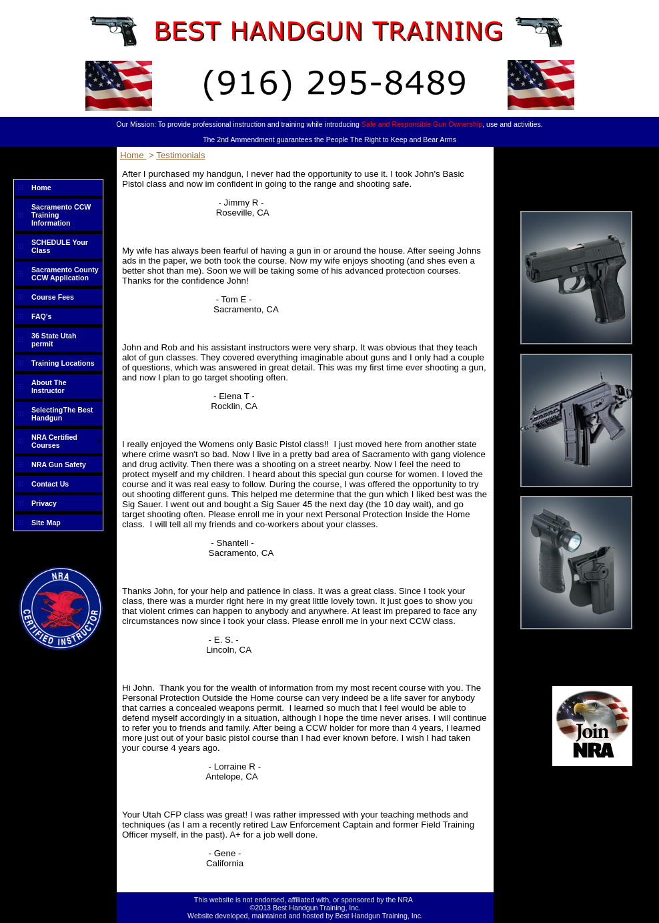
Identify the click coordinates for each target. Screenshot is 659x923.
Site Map (46, 523)
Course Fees (52, 297)
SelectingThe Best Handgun (62, 414)
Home (41, 188)
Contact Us (50, 484)
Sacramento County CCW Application (65, 274)
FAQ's (41, 316)
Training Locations (63, 363)
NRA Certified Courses (54, 441)
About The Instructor (49, 386)
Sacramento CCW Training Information (61, 215)
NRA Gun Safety (58, 464)
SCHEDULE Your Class (59, 246)
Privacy (44, 503)
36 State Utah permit (54, 340)
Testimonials (180, 155)
